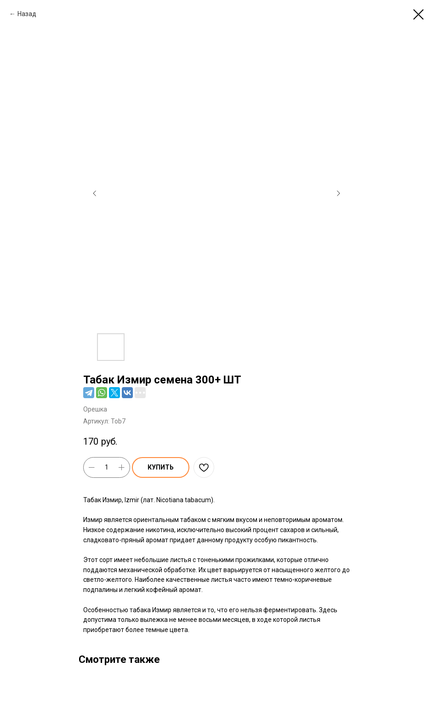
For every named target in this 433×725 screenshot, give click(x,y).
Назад (26, 13)
